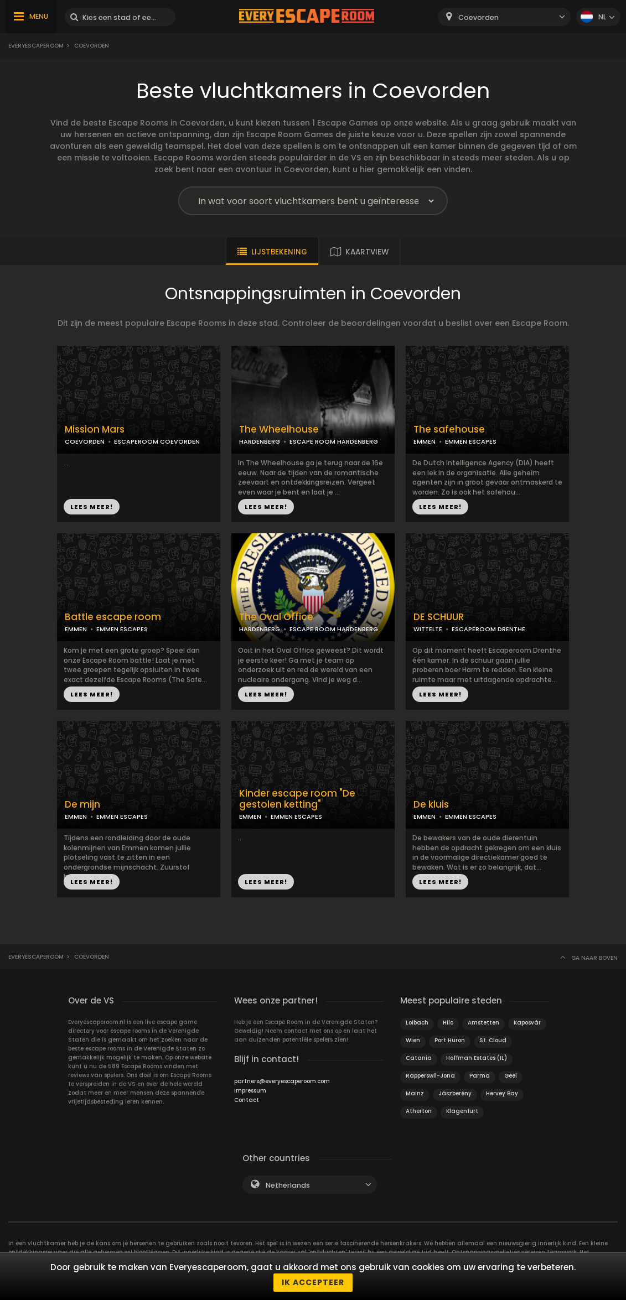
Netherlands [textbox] (288, 1185)
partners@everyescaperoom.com (282, 1081)
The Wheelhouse (279, 429)
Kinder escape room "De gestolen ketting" (297, 799)
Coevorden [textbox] (478, 17)
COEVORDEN (85, 441)
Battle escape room (113, 617)
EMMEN (424, 441)
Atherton (419, 1111)
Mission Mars (95, 429)
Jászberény (455, 1093)
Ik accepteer (313, 1282)
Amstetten (483, 1022)
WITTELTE (427, 629)
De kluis (431, 804)
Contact (246, 1100)
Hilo (448, 1022)
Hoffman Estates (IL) (476, 1058)
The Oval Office (276, 617)
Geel (510, 1076)
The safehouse (449, 429)
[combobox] (504, 17)
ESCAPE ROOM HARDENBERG (333, 441)
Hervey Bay (502, 1093)
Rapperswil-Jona (430, 1076)
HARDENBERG (259, 441)
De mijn (82, 804)
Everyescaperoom (36, 45)
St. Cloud (492, 1040)
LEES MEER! (91, 506)
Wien (413, 1040)
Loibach (417, 1022)
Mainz (415, 1093)
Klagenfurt (462, 1111)
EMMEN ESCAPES (470, 441)
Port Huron (449, 1040)
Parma (479, 1076)
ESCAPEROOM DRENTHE (488, 629)
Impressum (250, 1090)
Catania (419, 1058)
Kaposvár (527, 1022)
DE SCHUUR (438, 617)
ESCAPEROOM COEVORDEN (157, 441)
